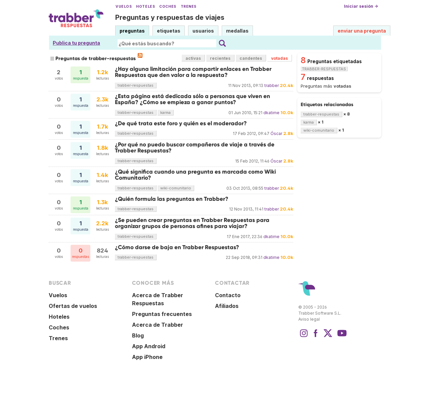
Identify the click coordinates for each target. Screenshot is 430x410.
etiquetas (168, 31)
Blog (138, 335)
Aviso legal (309, 319)
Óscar (276, 133)
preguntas (132, 31)
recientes (220, 58)
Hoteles (145, 6)
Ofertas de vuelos (73, 306)
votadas (279, 58)
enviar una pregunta (362, 31)
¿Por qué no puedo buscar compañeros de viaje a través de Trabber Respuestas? (194, 147)
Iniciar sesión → (361, 6)
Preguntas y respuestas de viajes (169, 17)
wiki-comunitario (175, 188)
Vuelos (124, 6)
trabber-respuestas (136, 85)
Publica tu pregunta (76, 43)
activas (193, 58)
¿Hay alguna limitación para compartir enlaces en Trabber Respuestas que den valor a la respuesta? (193, 72)
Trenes (189, 6)
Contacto (228, 295)
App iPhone (147, 357)
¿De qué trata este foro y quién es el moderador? (181, 123)
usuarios (203, 31)
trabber (271, 85)
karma (165, 112)
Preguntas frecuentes (162, 314)
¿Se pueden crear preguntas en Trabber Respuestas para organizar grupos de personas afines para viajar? (192, 223)
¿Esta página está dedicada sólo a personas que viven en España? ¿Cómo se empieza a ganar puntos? (192, 99)
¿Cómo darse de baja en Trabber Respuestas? (177, 247)
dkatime (271, 112)
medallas (237, 31)
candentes (251, 58)
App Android (148, 346)
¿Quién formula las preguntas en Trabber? (171, 198)
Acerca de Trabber (157, 324)
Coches (167, 6)
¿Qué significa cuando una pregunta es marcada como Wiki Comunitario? (195, 174)
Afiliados (227, 306)
